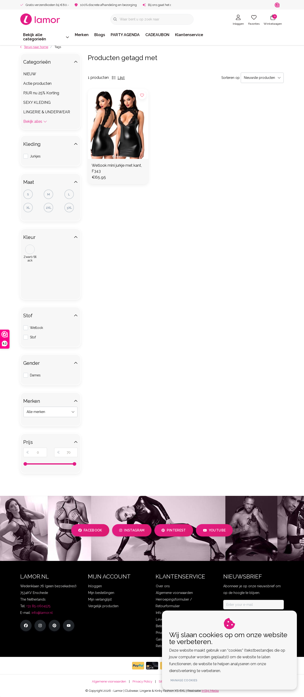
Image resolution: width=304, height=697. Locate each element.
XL (28, 207)
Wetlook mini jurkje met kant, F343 (117, 168)
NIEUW (29, 74)
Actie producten (37, 83)
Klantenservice (189, 35)
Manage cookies (185, 680)
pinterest (174, 530)
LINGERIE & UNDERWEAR (46, 112)
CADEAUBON (157, 35)
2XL (48, 207)
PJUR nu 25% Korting (41, 93)
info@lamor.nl (42, 613)
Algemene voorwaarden (109, 681)
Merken (82, 35)
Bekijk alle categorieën (46, 37)
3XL (69, 207)
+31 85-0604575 (38, 606)
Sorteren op (230, 78)
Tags (58, 47)
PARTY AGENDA (125, 35)
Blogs (99, 35)
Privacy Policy (142, 681)
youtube (214, 530)
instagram (131, 530)
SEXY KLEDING (37, 102)
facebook (90, 530)
